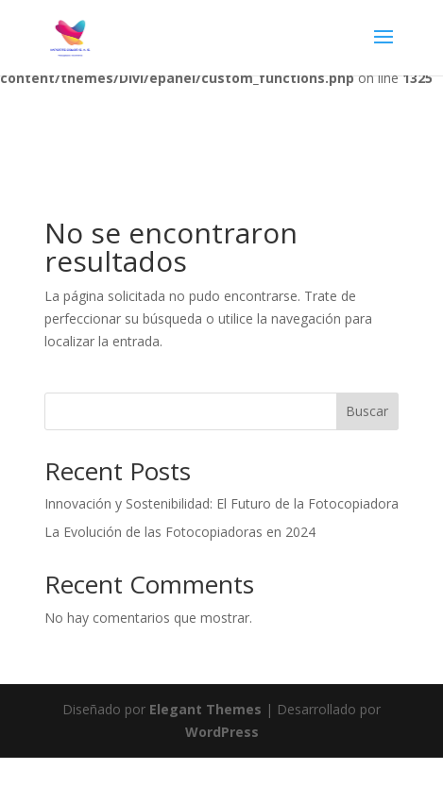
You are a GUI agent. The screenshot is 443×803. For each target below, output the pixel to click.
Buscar (367, 411)
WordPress (222, 732)
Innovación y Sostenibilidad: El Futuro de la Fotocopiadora (221, 503)
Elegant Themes (205, 709)
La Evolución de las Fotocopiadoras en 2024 (179, 532)
